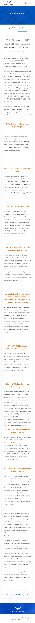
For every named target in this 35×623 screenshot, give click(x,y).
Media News (20, 28)
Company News (12, 28)
